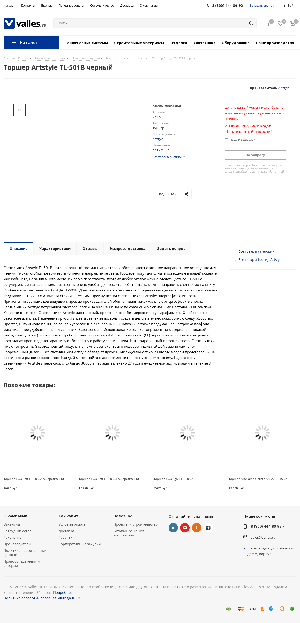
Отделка (178, 42)
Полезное (122, 516)
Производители (17, 544)
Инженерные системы (87, 42)
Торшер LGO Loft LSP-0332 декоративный (34, 479)
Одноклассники (196, 527)
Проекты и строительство (135, 524)
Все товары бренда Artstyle (260, 259)
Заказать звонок (262, 5)
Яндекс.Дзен (208, 527)
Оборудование (236, 42)
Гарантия (67, 537)
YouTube (185, 527)
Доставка (66, 530)
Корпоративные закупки (80, 544)
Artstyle (283, 88)
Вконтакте (173, 527)
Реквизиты (13, 537)
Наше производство (275, 42)
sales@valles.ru (263, 537)
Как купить (70, 516)
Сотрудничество (18, 530)
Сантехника (204, 42)
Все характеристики (167, 157)
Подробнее (62, 592)
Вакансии (12, 524)
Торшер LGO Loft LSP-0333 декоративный (109, 479)
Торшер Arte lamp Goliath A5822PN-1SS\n (258, 479)
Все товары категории (256, 251)
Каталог (29, 42)
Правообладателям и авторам (22, 563)
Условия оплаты (72, 524)
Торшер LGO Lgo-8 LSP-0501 (174, 479)
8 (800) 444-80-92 (266, 526)
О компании (15, 516)
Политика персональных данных (25, 552)
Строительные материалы (139, 42)
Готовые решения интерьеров (128, 532)
